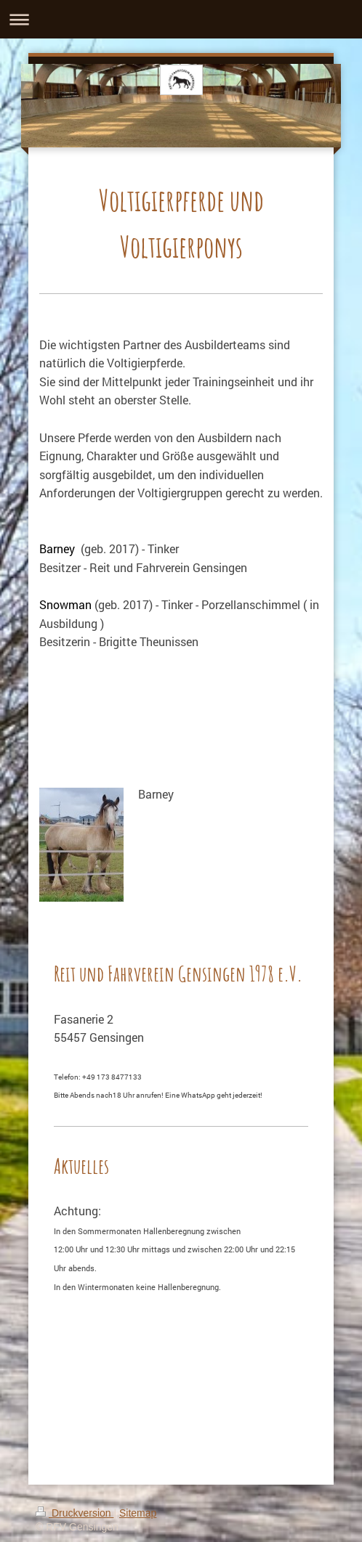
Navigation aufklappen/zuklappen (181, 19)
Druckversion (74, 1513)
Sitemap (137, 1513)
